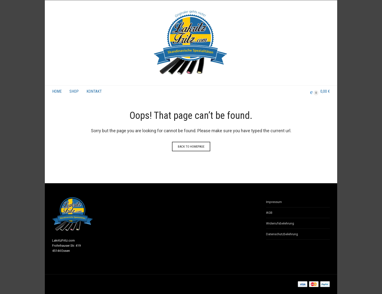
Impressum (274, 202)
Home (57, 91)
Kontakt (94, 91)
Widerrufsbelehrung (280, 223)
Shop (74, 91)
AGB (269, 212)
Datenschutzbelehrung (282, 234)
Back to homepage (191, 146)
